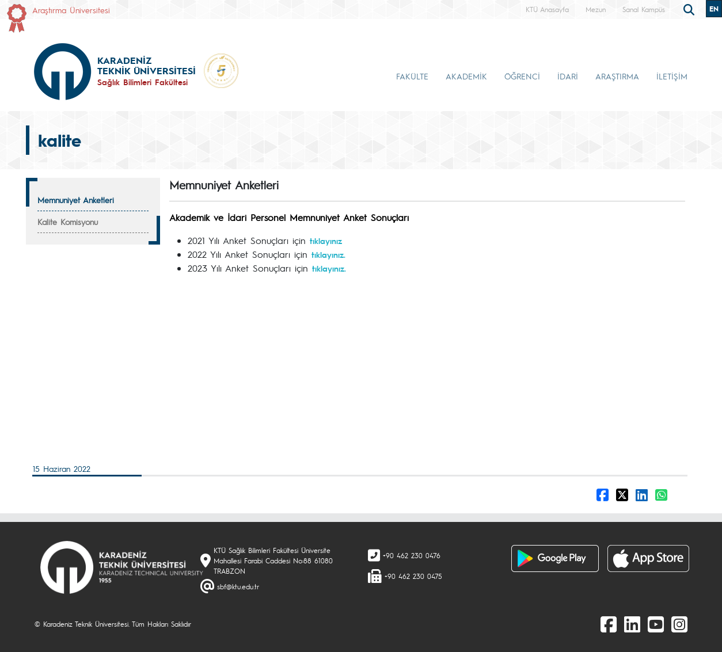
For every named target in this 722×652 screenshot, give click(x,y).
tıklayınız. (328, 254)
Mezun (596, 9)
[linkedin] (632, 624)
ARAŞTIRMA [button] (617, 76)
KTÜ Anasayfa (547, 9)
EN (714, 8)
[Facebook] (609, 624)
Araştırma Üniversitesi (71, 10)
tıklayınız (326, 240)
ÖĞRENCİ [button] (522, 76)
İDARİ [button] (567, 76)
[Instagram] (679, 624)
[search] (690, 8)
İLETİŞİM (671, 76)
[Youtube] (656, 624)
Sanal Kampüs (643, 9)
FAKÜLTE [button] (412, 76)
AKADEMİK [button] (466, 76)
